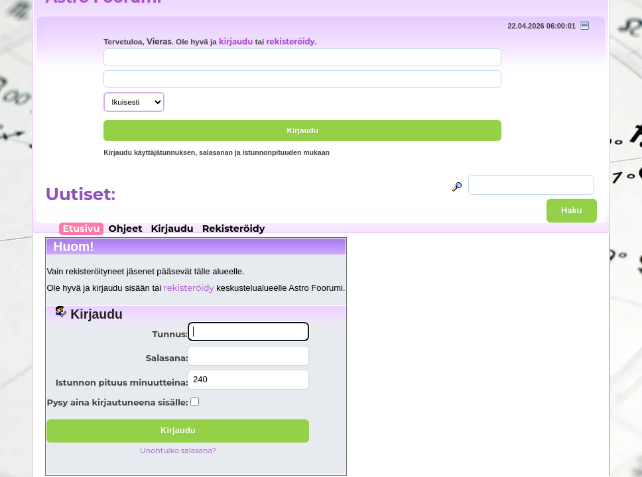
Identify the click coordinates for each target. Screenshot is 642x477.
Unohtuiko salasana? (178, 450)
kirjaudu (236, 41)
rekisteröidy (290, 41)
